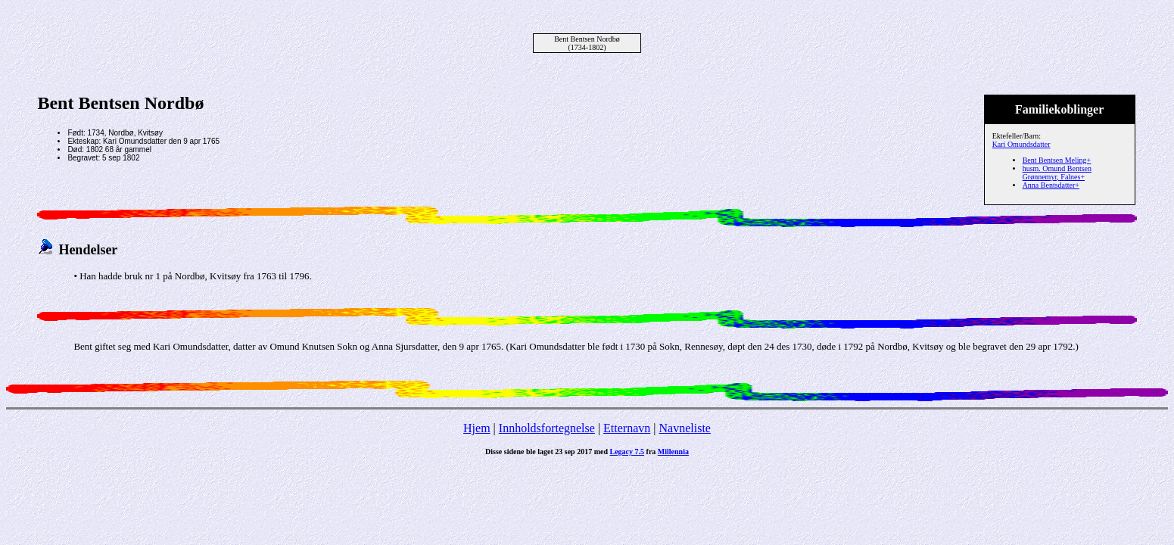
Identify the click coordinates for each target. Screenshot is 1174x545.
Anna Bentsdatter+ (1051, 185)
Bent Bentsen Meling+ (1057, 160)
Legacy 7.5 (627, 451)
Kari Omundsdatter (1021, 144)
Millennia (673, 451)
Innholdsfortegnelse (547, 428)
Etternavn (626, 428)
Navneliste (685, 428)
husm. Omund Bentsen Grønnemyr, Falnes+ (1057, 172)
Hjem (476, 428)
